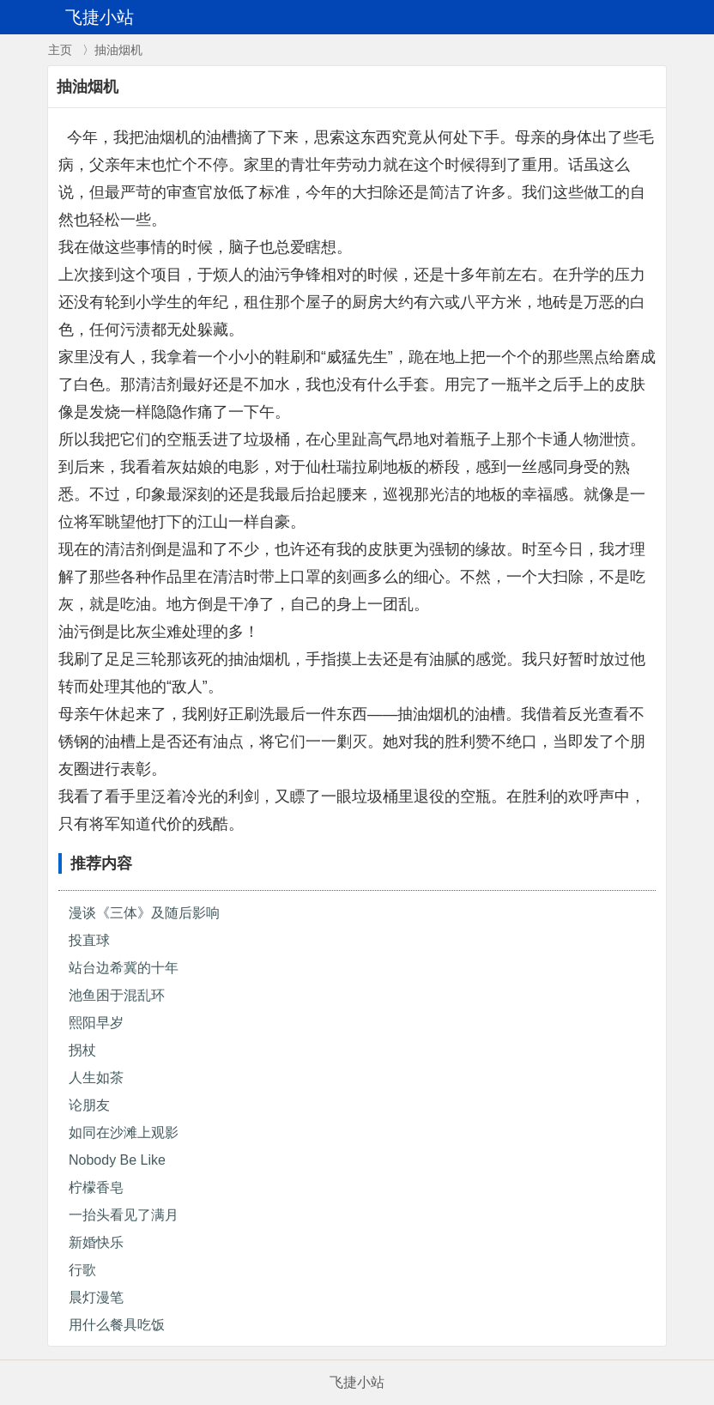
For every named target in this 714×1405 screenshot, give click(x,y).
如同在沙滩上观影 (123, 1132)
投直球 (89, 940)
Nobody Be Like (117, 1160)
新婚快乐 (96, 1242)
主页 (60, 50)
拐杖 (82, 1050)
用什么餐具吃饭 (117, 1324)
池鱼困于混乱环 (117, 995)
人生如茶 (96, 1077)
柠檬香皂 (96, 1187)
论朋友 (89, 1105)
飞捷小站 (357, 1382)
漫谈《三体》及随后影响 (144, 912)
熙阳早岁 (96, 1022)
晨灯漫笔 (96, 1297)
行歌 (82, 1270)
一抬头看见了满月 (123, 1215)
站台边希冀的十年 (123, 967)
